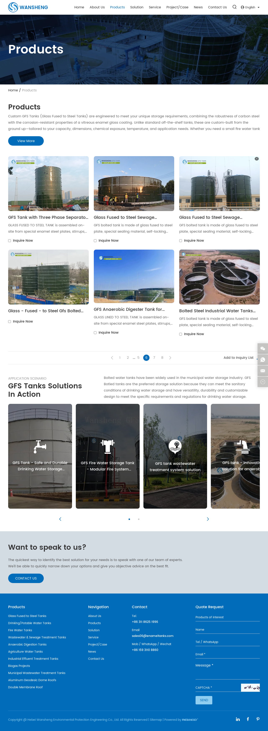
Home (79, 7)
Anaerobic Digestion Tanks (27, 644)
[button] (60, 519)
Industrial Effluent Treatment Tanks (33, 658)
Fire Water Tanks (20, 630)
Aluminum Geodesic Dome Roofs (32, 680)
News (198, 7)
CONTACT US (26, 578)
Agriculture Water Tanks (25, 651)
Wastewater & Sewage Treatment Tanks (37, 637)
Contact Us (217, 7)
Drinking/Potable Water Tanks (29, 623)
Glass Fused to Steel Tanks (27, 616)
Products (117, 7)
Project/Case (177, 7)
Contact (139, 607)
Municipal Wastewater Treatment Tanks (36, 673)
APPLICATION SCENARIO (27, 378)
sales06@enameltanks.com (153, 636)
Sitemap (156, 719)
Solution (136, 7)
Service (155, 7)
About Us (97, 7)
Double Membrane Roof (25, 687)
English (250, 7)
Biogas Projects (19, 666)
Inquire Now (23, 240)
